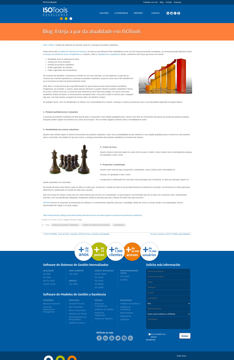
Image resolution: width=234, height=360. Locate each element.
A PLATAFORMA (121, 13)
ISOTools (47, 203)
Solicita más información (163, 264)
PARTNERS (138, 13)
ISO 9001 (47, 274)
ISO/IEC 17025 (49, 284)
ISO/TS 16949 (49, 281)
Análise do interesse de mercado (96, 225)
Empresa (177, 2)
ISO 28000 (99, 284)
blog (80, 220)
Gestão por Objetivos (104, 318)
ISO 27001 (99, 281)
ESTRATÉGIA (48, 300)
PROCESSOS (74, 300)
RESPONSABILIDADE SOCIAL (129, 272)
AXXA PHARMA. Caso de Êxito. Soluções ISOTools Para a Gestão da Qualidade (76, 234)
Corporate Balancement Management (49, 309)
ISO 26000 (124, 276)
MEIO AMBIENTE (76, 271)
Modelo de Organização (100, 314)
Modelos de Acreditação (125, 308)
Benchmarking (126, 313)
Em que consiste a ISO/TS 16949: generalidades (172, 234)
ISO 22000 (99, 277)
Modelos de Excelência (130, 303)
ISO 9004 (47, 277)
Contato (168, 2)
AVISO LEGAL (181, 356)
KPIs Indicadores (76, 307)
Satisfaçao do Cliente (78, 314)
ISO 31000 (99, 287)
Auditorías (124, 319)
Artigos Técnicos (70, 220)
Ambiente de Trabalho (104, 309)
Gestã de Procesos (77, 303)
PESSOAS (99, 300)
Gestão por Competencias (101, 304)
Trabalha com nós (150, 2)
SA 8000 (123, 280)
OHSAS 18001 (100, 274)
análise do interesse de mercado (73, 52)
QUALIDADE (48, 271)
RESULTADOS (126, 300)
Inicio (45, 45)
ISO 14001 (73, 274)
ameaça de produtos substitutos (65, 225)
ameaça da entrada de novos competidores (62, 54)
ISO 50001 (73, 284)
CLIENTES (155, 13)
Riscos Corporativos (77, 310)
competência (119, 225)
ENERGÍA (73, 281)
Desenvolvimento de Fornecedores (78, 318)
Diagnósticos (125, 316)
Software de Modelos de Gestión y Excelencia (74, 294)
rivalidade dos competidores (109, 54)
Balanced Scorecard (51, 303)
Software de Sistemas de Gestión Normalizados (75, 264)
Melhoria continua (77, 323)
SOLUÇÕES (104, 13)
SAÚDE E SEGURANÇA (104, 271)
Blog (161, 2)
